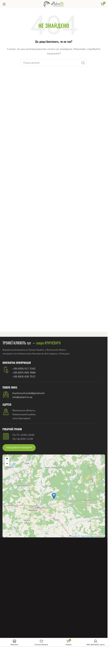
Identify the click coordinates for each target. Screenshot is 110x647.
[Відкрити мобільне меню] (4, 4)
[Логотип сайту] (53, 4)
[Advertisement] (55, 620)
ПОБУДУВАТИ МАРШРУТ (19, 447)
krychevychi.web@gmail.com (28, 393)
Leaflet (73, 536)
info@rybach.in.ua (22, 397)
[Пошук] (54, 63)
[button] (54, 496)
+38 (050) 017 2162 (24, 368)
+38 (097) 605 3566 (24, 372)
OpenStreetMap (87, 536)
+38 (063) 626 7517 (24, 376)
